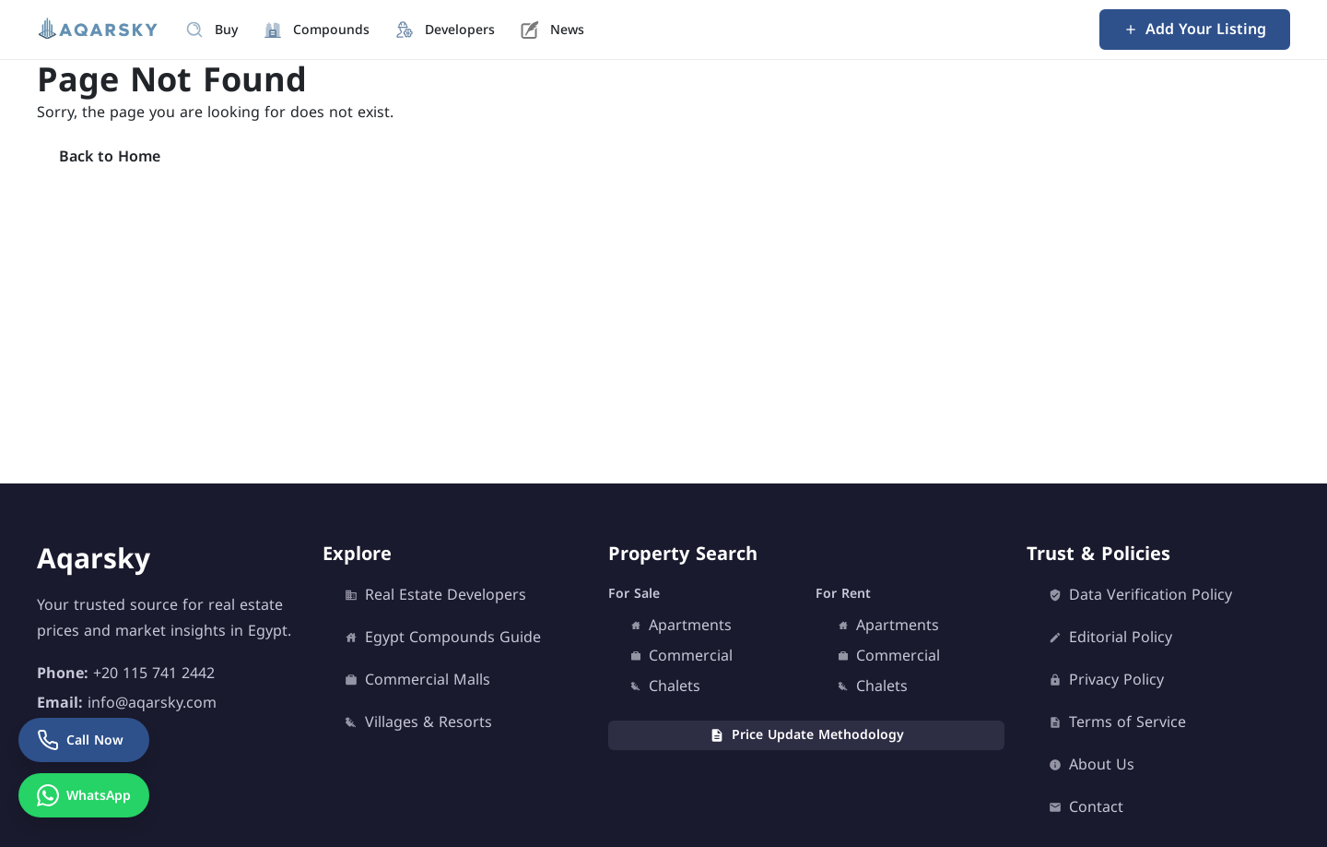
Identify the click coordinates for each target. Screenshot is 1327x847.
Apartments (681, 625)
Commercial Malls (417, 680)
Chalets (665, 686)
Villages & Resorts (418, 722)
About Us (1091, 765)
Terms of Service (1117, 722)
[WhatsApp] (83, 795)
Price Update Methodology (807, 734)
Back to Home (109, 156)
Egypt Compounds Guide (443, 637)
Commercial (681, 656)
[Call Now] (83, 740)
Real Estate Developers (435, 595)
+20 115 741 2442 (154, 673)
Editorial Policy (1110, 637)
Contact (1086, 807)
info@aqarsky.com (152, 702)
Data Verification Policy (1140, 595)
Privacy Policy (1106, 680)
